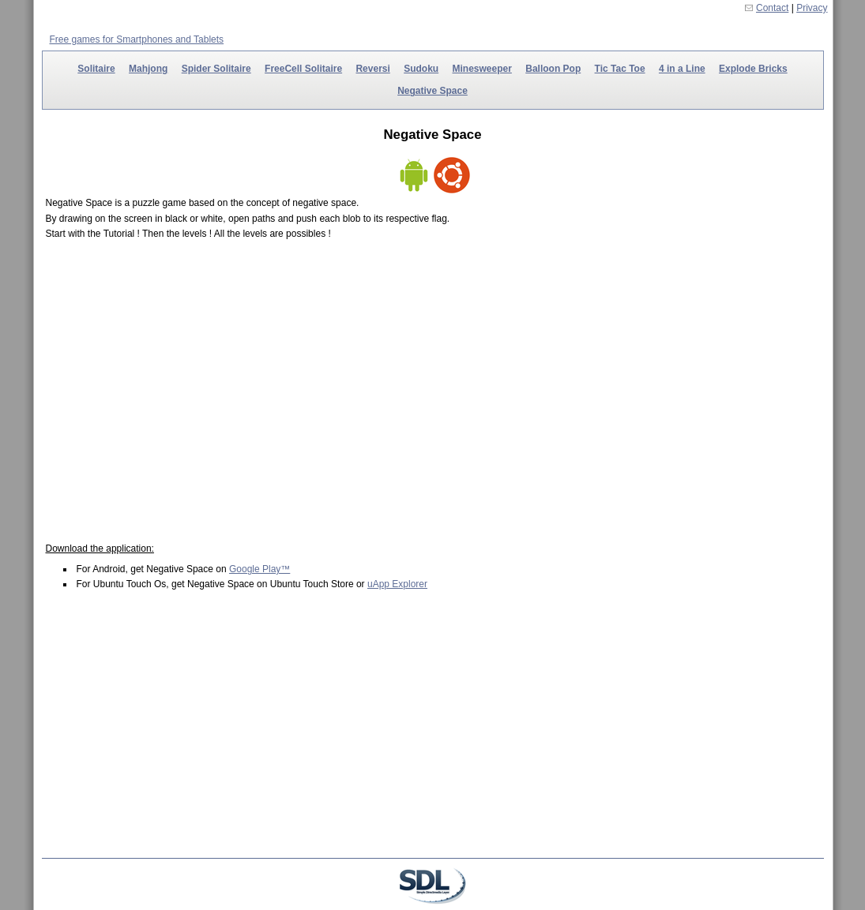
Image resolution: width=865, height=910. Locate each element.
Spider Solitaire (216, 68)
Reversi (372, 68)
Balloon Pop (553, 68)
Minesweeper (482, 68)
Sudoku (421, 68)
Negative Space (432, 90)
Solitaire (96, 68)
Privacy (811, 7)
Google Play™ (259, 569)
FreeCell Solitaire (303, 68)
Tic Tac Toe (620, 68)
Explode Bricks (753, 68)
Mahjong (148, 68)
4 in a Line (682, 68)
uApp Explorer (397, 584)
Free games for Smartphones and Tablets (137, 39)
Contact (772, 7)
